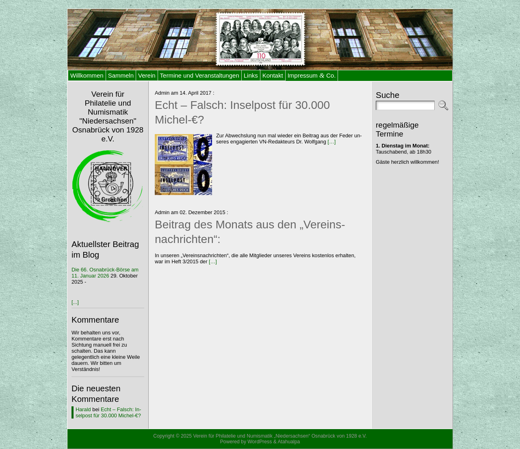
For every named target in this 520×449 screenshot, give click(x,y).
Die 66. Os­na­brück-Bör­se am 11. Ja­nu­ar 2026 (105, 273)
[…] (331, 142)
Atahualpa (288, 442)
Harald (83, 409)
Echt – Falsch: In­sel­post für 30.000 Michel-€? (108, 412)
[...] (75, 302)
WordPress (259, 442)
